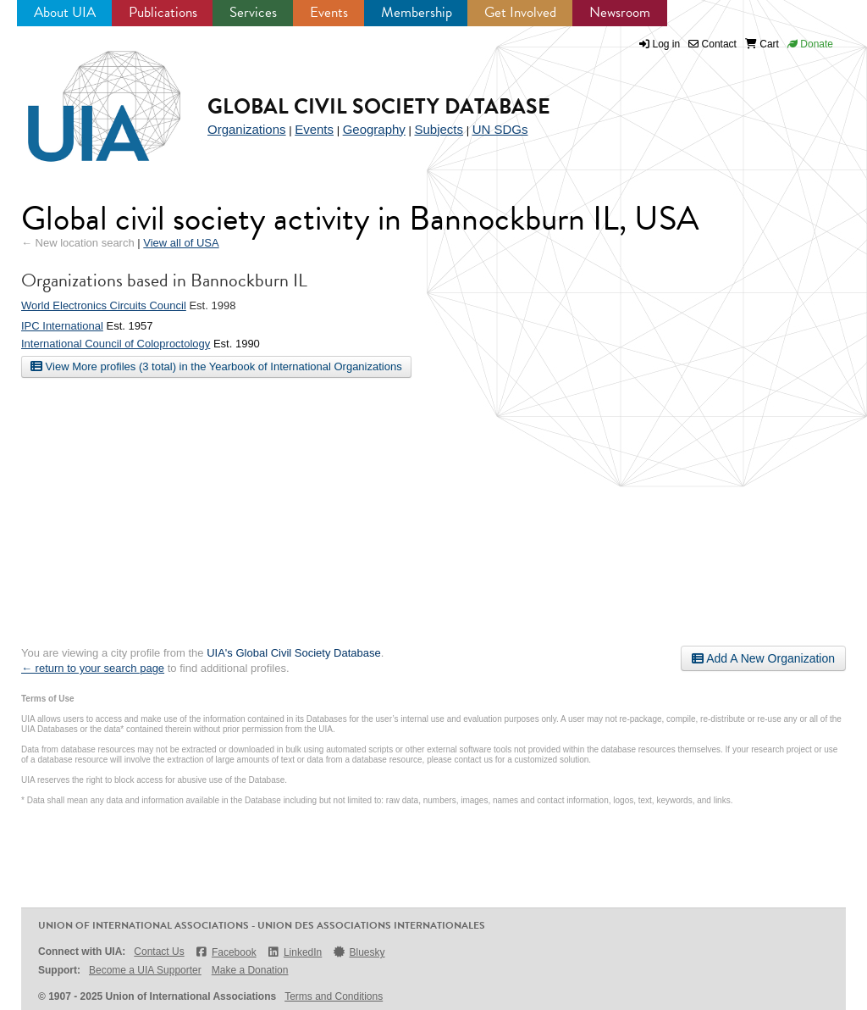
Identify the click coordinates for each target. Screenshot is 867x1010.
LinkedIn (295, 952)
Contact (712, 44)
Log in (667, 44)
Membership (416, 12)
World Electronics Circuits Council (103, 305)
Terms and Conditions (333, 996)
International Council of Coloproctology (115, 343)
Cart (762, 44)
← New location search (78, 242)
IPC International (62, 325)
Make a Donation (250, 970)
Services (253, 12)
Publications (163, 12)
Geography (374, 129)
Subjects (438, 129)
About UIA (65, 12)
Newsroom (619, 12)
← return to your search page (92, 668)
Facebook (226, 952)
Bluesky (358, 952)
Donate (810, 44)
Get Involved (520, 12)
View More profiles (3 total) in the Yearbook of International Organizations (216, 366)
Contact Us (159, 951)
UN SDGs (500, 129)
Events (329, 12)
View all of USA (180, 242)
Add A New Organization (763, 658)
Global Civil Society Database (378, 106)
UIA (84, 96)
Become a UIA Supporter (145, 970)
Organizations (246, 129)
